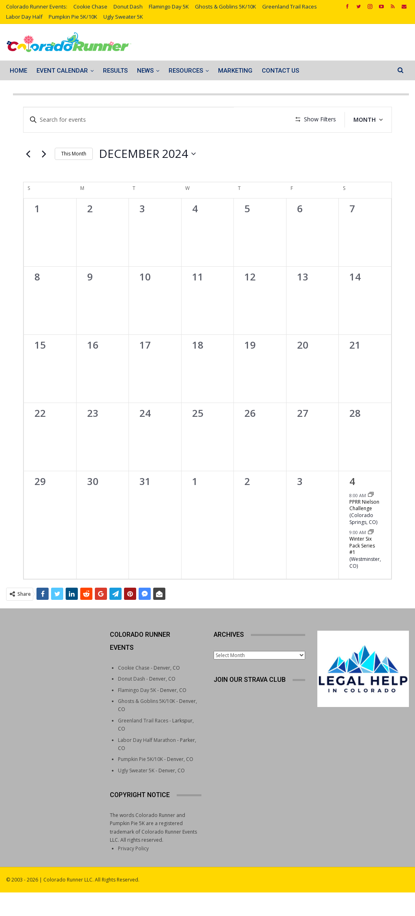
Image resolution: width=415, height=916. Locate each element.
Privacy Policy (133, 872)
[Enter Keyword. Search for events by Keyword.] (128, 120)
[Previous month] (28, 178)
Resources (186, 70)
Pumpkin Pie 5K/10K (73, 16)
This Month (73, 177)
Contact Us (280, 70)
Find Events (258, 119)
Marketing (235, 70)
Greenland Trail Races (289, 6)
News (145, 70)
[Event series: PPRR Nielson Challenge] (371, 519)
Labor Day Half (24, 16)
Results (115, 70)
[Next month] (44, 178)
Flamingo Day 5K (169, 6)
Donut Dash (128, 6)
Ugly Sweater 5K (123, 16)
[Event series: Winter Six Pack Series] (371, 556)
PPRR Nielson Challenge (364, 529)
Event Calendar (62, 70)
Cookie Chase (90, 6)
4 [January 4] (352, 505)
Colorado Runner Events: (36, 6)
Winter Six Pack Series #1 (362, 569)
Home (18, 70)
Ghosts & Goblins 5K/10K (225, 6)
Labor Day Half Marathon (147, 763)
